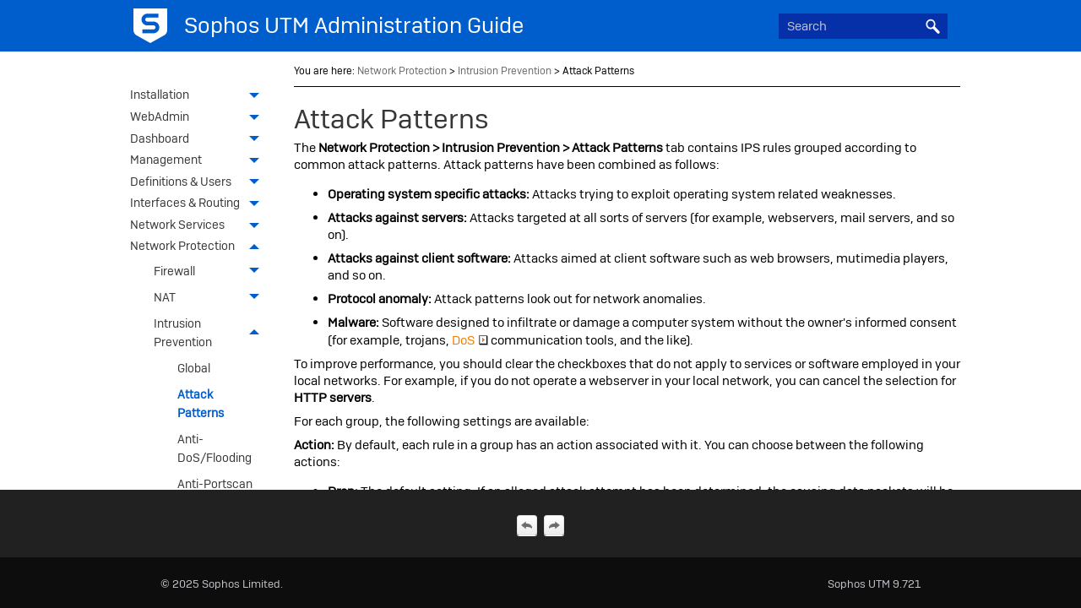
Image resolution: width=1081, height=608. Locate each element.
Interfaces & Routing (199, 204)
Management (199, 161)
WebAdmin (199, 118)
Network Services (199, 226)
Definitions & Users (199, 183)
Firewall (211, 271)
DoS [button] (470, 340)
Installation (199, 96)
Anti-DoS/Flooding (214, 448)
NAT (211, 298)
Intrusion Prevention (211, 333)
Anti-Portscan (215, 483)
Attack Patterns (200, 404)
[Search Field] (863, 26)
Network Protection (199, 247)
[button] (932, 26)
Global (193, 368)
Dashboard (199, 140)
